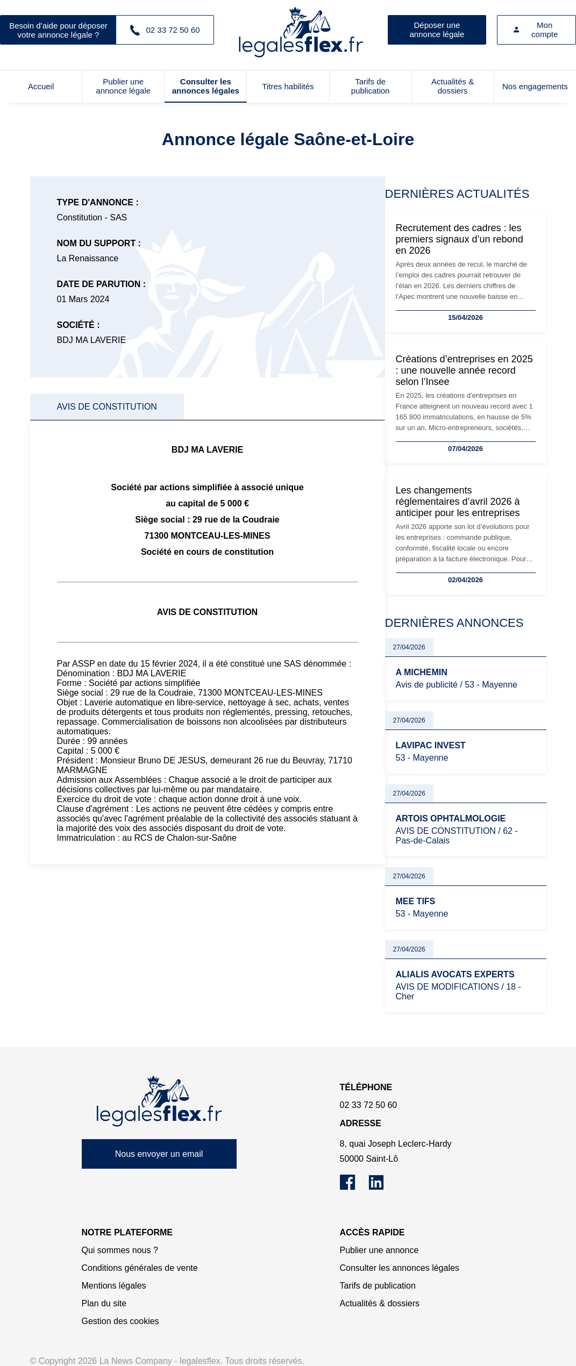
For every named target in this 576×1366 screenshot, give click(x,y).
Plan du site (104, 1303)
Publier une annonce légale (123, 86)
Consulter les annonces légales (205, 86)
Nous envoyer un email (159, 1153)
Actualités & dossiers (452, 86)
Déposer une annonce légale (437, 29)
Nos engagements (535, 86)
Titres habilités (288, 86)
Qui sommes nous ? (120, 1250)
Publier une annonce (379, 1250)
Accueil (41, 86)
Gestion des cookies (120, 1321)
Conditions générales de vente (140, 1267)
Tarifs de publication (370, 86)
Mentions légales (114, 1285)
